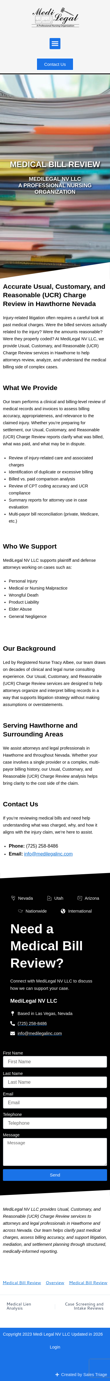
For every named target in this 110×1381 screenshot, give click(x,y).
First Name (13, 1053)
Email (8, 1094)
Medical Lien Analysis (18, 1306)
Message (11, 1135)
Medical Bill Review (22, 1282)
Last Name (13, 1073)
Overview (55, 1282)
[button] (55, 43)
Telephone (12, 1114)
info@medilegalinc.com (48, 853)
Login (55, 1347)
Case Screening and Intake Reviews (84, 1306)
